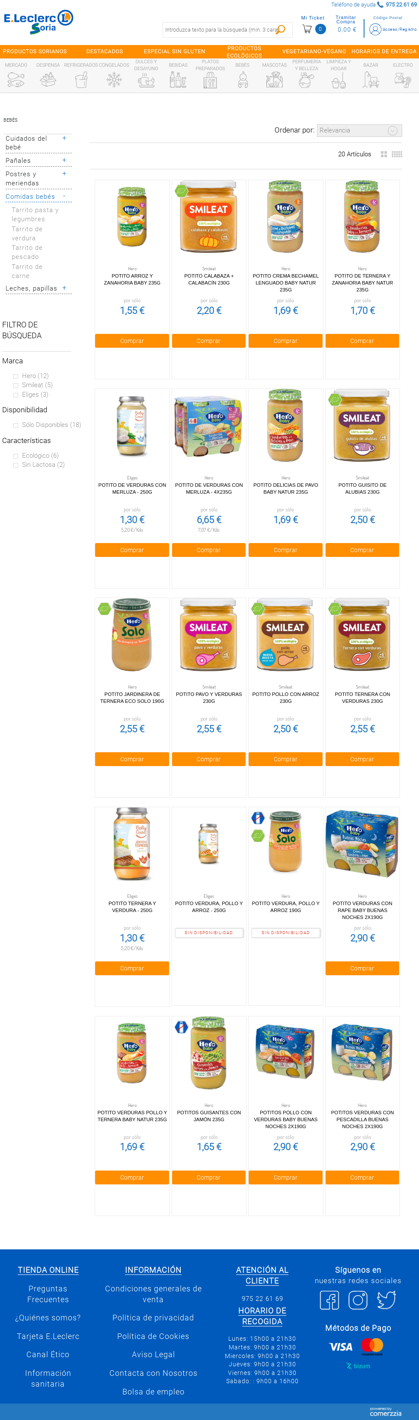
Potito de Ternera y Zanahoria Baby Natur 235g (362, 282)
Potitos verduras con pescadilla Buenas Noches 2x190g (362, 1119)
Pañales (18, 161)
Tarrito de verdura (27, 233)
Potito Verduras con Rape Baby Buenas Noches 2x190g (363, 910)
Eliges (35, 394)
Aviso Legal (153, 1354)
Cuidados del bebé (26, 143)
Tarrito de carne (27, 271)
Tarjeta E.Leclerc (48, 1336)
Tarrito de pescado (27, 252)
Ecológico (40, 455)
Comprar (132, 340)
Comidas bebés (30, 197)
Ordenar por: (295, 130)
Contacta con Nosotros (153, 1373)
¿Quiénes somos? (48, 1317)
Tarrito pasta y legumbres (35, 214)
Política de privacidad (153, 1317)
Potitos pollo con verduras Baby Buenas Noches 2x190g (285, 1119)
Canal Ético (48, 1354)
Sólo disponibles (51, 425)
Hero (35, 376)
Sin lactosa (43, 465)
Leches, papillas (32, 288)
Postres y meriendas (22, 178)
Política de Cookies (153, 1336)
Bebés (10, 120)
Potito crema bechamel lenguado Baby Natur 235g (286, 282)
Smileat (37, 385)
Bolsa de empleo (153, 1392)
